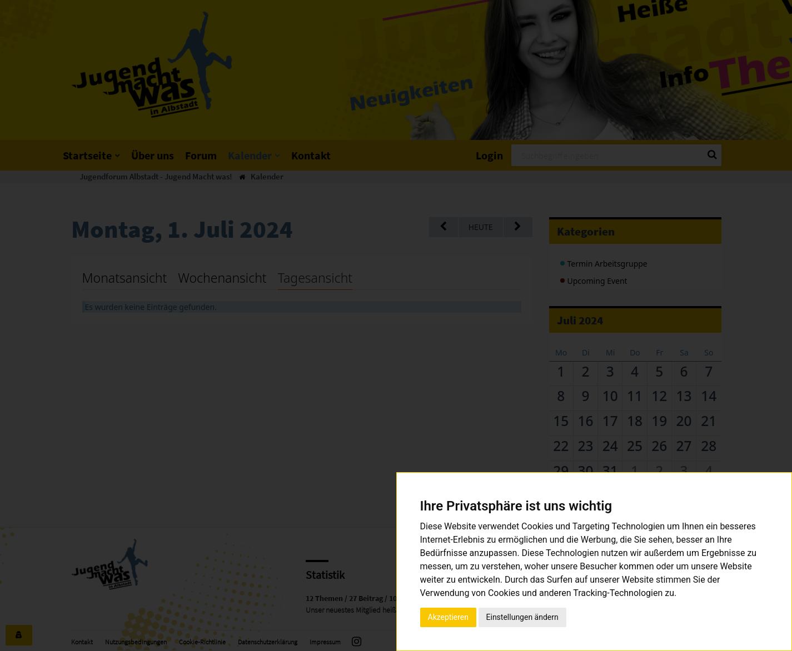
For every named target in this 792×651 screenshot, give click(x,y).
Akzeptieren (448, 617)
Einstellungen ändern (522, 617)
